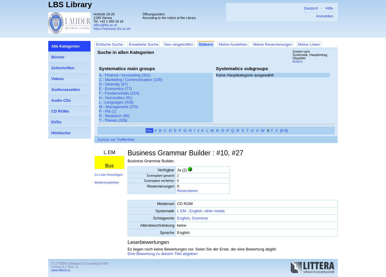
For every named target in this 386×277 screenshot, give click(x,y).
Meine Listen (309, 44)
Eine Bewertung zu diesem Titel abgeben (163, 253)
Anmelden (324, 16)
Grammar (200, 218)
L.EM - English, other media (201, 211)
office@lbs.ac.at (105, 25)
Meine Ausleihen (233, 44)
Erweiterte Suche (143, 44)
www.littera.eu (61, 270)
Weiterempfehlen (106, 182)
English (183, 218)
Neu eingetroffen (178, 44)
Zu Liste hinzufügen (108, 174)
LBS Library (70, 4)
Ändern (297, 61)
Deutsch (311, 8)
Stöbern (206, 44)
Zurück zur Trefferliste (116, 139)
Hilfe (329, 8)
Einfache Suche (109, 44)
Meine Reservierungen (272, 44)
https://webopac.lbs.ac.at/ (112, 28)
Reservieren (187, 190)
